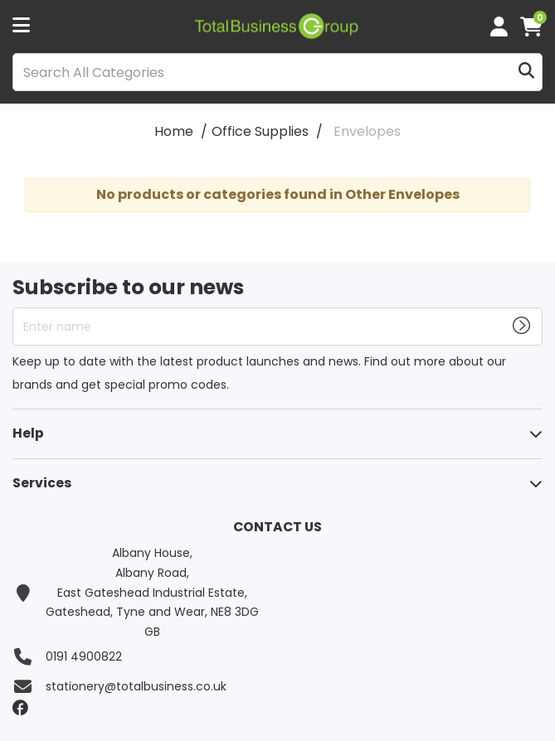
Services (41, 482)
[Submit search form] (526, 72)
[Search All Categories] (277, 72)
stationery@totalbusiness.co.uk (136, 686)
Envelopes (367, 131)
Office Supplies (260, 131)
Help (28, 433)
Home (173, 131)
